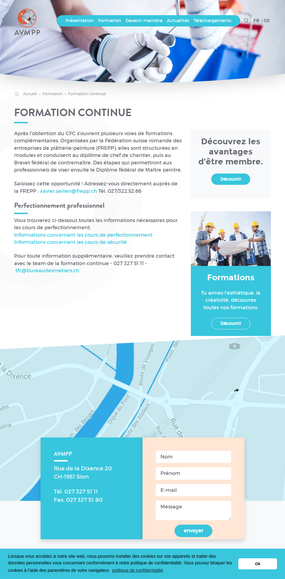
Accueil (25, 93)
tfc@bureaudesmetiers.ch (47, 271)
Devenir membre (144, 20)
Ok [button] (257, 564)
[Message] (193, 510)
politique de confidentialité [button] (137, 570)
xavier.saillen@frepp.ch (68, 191)
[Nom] (193, 457)
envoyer (193, 531)
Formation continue (87, 93)
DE (267, 20)
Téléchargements (212, 20)
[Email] (193, 490)
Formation (109, 20)
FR (256, 21)
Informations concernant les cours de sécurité (70, 242)
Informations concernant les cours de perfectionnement (83, 235)
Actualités (178, 20)
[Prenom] (193, 473)
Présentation (79, 20)
